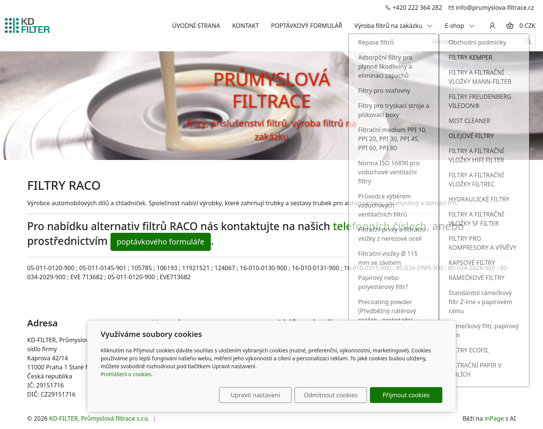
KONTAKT (245, 26)
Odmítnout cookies (331, 395)
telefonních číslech (380, 226)
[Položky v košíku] (509, 25)
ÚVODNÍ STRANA (196, 26)
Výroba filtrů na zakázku (393, 26)
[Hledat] (528, 41)
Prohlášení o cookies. (127, 374)
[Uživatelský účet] (492, 25)
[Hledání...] (475, 41)
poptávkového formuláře (161, 242)
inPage (494, 418)
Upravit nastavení (255, 395)
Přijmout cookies (405, 395)
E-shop (460, 26)
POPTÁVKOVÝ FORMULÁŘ (306, 26)
